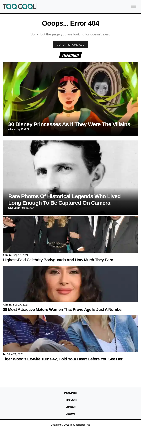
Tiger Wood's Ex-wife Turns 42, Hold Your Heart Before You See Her (62, 359)
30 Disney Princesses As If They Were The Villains (69, 124)
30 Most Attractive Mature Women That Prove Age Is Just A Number (63, 309)
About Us (70, 414)
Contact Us (70, 407)
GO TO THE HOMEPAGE (70, 44)
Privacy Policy (70, 393)
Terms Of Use (70, 400)
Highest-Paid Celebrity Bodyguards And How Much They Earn (58, 260)
